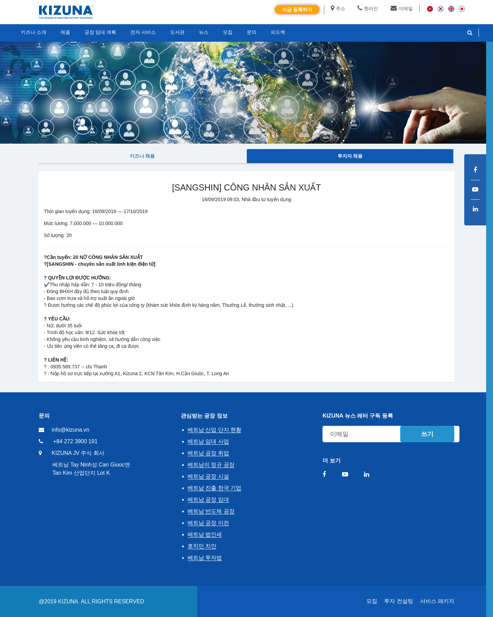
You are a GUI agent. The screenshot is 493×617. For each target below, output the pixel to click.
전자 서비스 (143, 32)
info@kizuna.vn (70, 430)
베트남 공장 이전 (208, 523)
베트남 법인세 (205, 534)
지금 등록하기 (297, 9)
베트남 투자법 (205, 558)
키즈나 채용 (142, 156)
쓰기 (427, 434)
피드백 (278, 32)
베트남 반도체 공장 (211, 511)
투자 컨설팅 (398, 601)
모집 (371, 601)
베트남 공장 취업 (208, 453)
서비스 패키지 (437, 601)
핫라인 (367, 8)
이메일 (402, 8)
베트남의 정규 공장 (211, 465)
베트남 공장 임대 (208, 499)
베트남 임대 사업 (208, 441)
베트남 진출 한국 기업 (214, 488)
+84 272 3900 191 (75, 441)
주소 (338, 8)
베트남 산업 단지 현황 (214, 430)
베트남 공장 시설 (208, 476)
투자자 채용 (350, 156)
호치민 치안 (202, 546)
